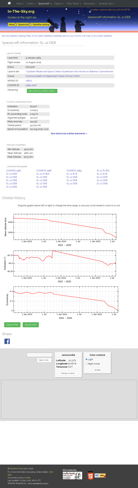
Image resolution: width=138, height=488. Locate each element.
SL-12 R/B (72, 174)
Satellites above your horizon (68, 36)
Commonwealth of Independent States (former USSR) (53, 76)
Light (89, 359)
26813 (29, 80)
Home (12, 24)
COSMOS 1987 (13, 170)
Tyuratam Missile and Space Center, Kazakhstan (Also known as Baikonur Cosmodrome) (69, 71)
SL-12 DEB (11, 174)
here (28, 478)
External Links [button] (106, 3)
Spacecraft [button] (44, 3)
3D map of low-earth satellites (97, 36)
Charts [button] (30, 3)
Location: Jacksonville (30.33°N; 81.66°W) (110, 9)
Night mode (93, 363)
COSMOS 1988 (43, 170)
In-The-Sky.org (21, 11)
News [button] (19, 3)
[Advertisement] (69, 399)
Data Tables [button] (73, 3)
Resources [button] (89, 3)
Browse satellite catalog (14, 36)
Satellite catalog (41, 24)
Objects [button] (58, 3)
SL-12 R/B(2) (42, 174)
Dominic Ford (16, 468)
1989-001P (31, 85)
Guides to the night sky (22, 17)
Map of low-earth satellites (40, 36)
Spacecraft (23, 24)
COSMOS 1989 (74, 170)
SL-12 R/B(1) (103, 170)
